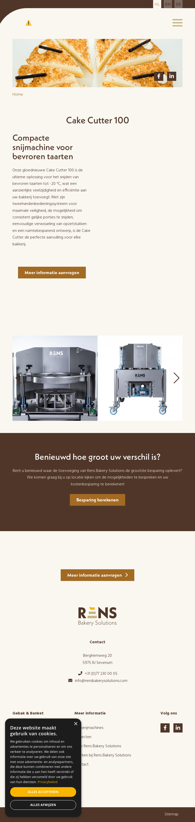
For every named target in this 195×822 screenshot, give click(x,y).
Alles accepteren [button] (43, 792)
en (168, 4)
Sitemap (171, 814)
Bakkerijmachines (88, 728)
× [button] (75, 724)
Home (17, 94)
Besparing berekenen (97, 500)
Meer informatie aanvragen (52, 272)
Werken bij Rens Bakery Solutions (102, 755)
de (178, 4)
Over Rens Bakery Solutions (97, 746)
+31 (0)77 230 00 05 (98, 673)
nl (157, 4)
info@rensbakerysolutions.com (97, 681)
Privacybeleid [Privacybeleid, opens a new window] (48, 782)
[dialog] (43, 768)
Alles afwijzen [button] (43, 805)
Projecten (82, 737)
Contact (81, 764)
